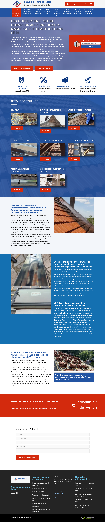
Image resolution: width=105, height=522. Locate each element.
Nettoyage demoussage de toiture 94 (27, 11)
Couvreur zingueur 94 (47, 11)
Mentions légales (59, 491)
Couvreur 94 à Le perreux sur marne (16, 12)
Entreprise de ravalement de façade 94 (88, 11)
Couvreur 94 (24, 119)
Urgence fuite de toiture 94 (38, 11)
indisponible (57, 498)
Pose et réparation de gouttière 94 (77, 12)
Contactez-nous (44, 69)
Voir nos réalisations (22, 69)
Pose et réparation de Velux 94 (67, 11)
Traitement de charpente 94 (56, 12)
